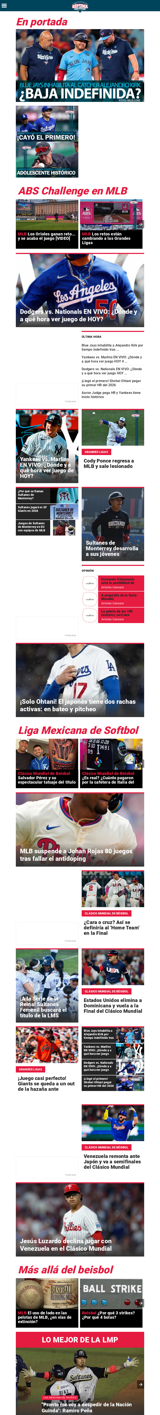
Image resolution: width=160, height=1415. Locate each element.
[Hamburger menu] (4, 5)
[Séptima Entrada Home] (80, 12)
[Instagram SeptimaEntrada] (144, 1410)
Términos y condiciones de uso (112, 1398)
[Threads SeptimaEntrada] (154, 1410)
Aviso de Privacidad (146, 1398)
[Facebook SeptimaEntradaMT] (126, 1410)
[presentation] (140, 188)
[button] (140, 1348)
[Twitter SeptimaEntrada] (135, 1410)
